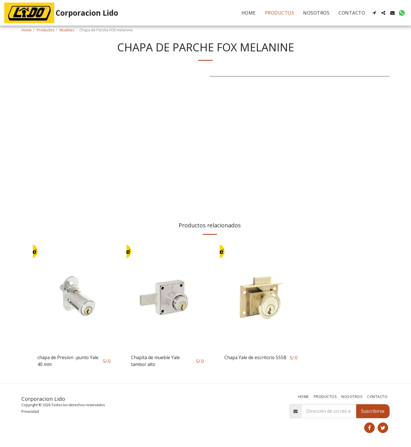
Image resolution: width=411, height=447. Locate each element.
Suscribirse (372, 411)
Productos (45, 30)
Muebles (66, 30)
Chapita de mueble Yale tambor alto (155, 360)
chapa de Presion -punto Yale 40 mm (67, 360)
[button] (374, 13)
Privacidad (30, 411)
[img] (74, 295)
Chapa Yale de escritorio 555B (255, 357)
